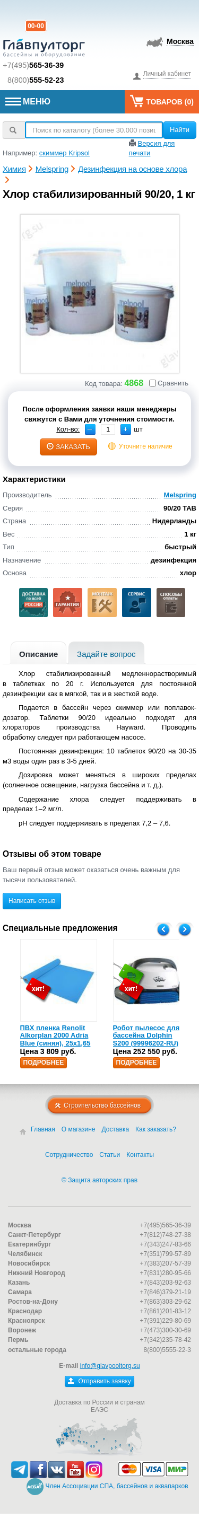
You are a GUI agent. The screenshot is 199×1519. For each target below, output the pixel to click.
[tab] (38, 653)
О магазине (79, 1129)
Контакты (140, 1154)
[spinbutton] (108, 429)
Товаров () (162, 101)
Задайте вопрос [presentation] (106, 653)
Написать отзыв (31, 901)
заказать (68, 447)
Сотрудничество (69, 1154)
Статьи (109, 1154)
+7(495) (33, 65)
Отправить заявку (99, 1381)
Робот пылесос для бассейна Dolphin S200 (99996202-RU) (146, 1035)
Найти (179, 130)
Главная (43, 1129)
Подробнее (43, 1062)
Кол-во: (68, 429)
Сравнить (168, 383)
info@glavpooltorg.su (110, 1365)
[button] (125, 429)
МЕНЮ (27, 101)
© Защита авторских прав (99, 1180)
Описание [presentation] (38, 653)
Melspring (180, 495)
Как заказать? (155, 1129)
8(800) (35, 80)
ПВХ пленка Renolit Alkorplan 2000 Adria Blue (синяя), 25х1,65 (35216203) (55, 1039)
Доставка (115, 1129)
